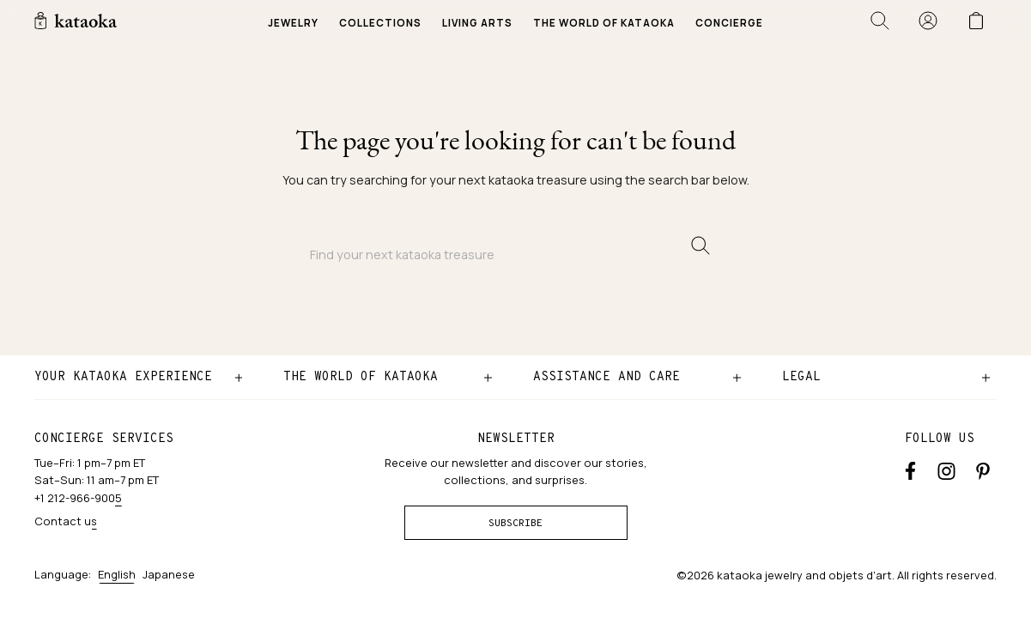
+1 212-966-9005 (78, 498)
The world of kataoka (360, 377)
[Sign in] (928, 20)
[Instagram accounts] (946, 469)
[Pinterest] (983, 469)
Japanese (169, 574)
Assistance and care (606, 377)
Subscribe (515, 523)
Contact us (65, 521)
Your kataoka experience (123, 377)
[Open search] (880, 20)
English (117, 574)
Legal (801, 377)
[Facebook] (910, 469)
